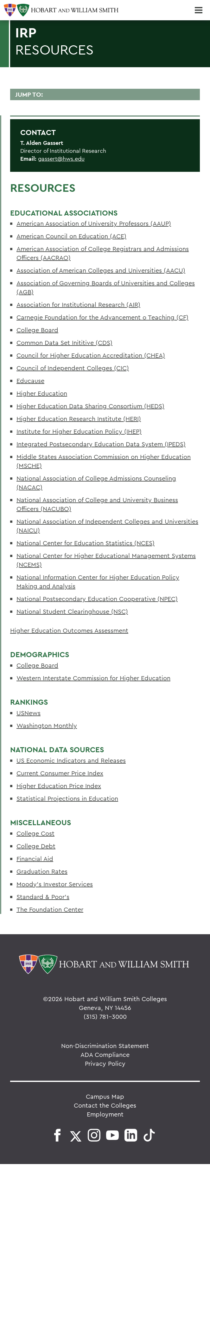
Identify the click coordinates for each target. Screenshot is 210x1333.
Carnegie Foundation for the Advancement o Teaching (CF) (102, 317)
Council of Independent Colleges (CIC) (72, 368)
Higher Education (41, 393)
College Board (37, 330)
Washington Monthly (46, 725)
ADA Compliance (105, 1054)
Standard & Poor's (42, 897)
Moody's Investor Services (54, 884)
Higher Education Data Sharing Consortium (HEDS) (90, 406)
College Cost (35, 833)
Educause (30, 381)
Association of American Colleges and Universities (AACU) (100, 270)
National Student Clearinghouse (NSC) (72, 611)
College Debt (35, 846)
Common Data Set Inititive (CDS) (64, 342)
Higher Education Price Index (58, 786)
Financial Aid (34, 859)
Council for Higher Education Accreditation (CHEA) (90, 355)
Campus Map (105, 1096)
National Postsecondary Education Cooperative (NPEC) (97, 599)
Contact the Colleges (105, 1105)
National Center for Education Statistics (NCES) (85, 543)
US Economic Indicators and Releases (71, 760)
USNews (28, 713)
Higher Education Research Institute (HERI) (78, 419)
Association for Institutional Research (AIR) (78, 304)
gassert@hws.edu (61, 158)
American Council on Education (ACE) (71, 236)
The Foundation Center (49, 909)
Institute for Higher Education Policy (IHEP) (79, 431)
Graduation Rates (41, 871)
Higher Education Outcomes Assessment (69, 630)
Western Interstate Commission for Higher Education (93, 678)
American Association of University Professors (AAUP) (93, 223)
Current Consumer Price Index (59, 773)
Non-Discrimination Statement (105, 1046)
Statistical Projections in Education (67, 798)
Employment (105, 1114)
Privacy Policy (105, 1063)
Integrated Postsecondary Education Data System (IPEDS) (101, 444)
